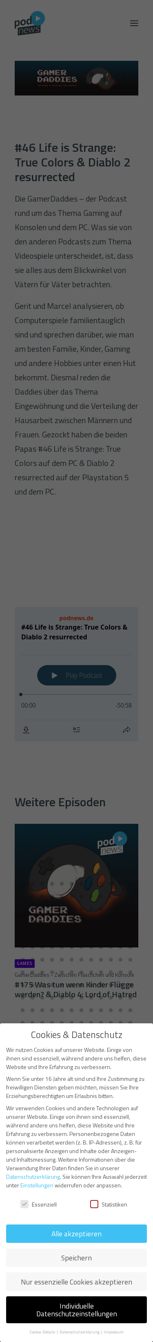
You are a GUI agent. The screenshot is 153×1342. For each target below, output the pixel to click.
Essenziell (38, 1204)
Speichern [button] (76, 1257)
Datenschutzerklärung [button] (80, 1332)
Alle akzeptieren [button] (76, 1233)
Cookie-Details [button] (42, 1332)
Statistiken (108, 1204)
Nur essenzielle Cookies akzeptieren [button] (76, 1281)
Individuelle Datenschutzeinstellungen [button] (76, 1310)
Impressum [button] (114, 1332)
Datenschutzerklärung (33, 1176)
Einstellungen (36, 1185)
